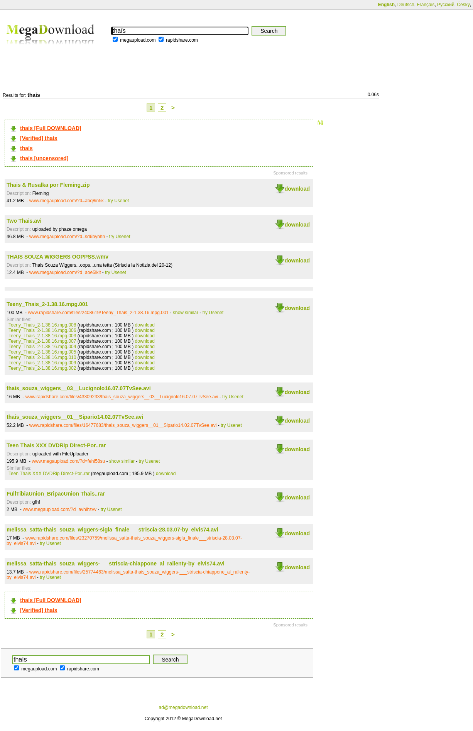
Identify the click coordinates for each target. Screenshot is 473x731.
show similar (185, 312)
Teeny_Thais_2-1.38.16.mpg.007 (42, 341)
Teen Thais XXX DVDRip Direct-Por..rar (56, 445)
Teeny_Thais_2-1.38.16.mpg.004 (42, 346)
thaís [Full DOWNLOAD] (50, 128)
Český (463, 4)
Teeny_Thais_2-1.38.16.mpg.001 (47, 304)
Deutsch (405, 4)
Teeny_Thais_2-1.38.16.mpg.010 (42, 357)
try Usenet (118, 200)
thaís (26, 148)
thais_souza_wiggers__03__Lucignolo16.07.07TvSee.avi (79, 388)
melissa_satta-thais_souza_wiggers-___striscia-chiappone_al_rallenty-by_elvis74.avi (116, 563)
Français (425, 4)
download (297, 189)
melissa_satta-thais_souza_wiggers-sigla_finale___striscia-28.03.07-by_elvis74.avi (112, 529)
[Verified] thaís (38, 138)
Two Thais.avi (24, 221)
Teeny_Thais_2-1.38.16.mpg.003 (42, 335)
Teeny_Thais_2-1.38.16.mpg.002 (42, 368)
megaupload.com (137, 40)
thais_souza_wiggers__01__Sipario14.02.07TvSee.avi (75, 417)
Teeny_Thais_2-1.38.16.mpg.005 (42, 352)
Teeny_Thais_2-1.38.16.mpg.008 (42, 325)
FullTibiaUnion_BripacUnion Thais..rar (56, 494)
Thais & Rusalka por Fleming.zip (48, 185)
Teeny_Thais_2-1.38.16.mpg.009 (42, 363)
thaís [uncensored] (44, 158)
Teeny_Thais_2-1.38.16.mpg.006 (42, 330)
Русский (445, 4)
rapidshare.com (182, 40)
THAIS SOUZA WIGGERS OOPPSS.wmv (57, 257)
